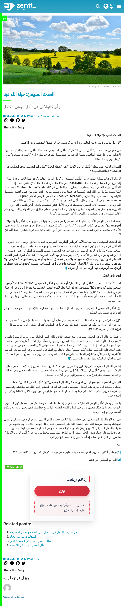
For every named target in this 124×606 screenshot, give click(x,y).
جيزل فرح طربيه (51, 116)
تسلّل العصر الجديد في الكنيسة (28, 545)
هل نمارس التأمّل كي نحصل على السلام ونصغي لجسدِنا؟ (43, 532)
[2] (68, 358)
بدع (4, 18)
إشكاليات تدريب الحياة (23, 536)
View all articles (13, 597)
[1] (65, 268)
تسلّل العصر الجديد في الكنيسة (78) (31, 541)
